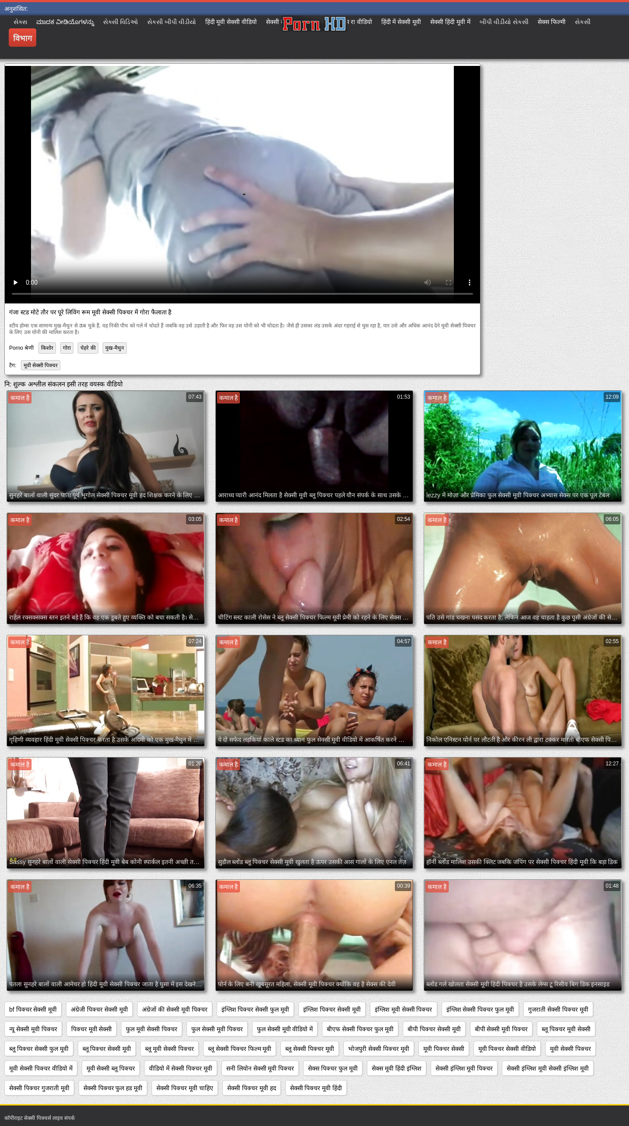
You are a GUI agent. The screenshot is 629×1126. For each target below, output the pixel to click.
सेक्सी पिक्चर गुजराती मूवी (39, 1088)
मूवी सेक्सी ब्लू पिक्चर (110, 1068)
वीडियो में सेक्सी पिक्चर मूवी (180, 1068)
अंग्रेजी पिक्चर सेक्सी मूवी (99, 1009)
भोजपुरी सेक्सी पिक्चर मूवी (378, 1048)
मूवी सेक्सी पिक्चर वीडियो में (41, 1068)
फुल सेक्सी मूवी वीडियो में (285, 1029)
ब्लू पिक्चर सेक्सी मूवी (107, 1048)
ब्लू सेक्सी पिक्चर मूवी (309, 1048)
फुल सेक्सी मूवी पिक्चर (217, 1029)
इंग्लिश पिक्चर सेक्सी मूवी (332, 1009)
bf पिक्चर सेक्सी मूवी (33, 1009)
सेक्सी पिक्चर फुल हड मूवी (113, 1088)
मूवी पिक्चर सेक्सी (443, 1048)
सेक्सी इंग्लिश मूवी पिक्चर (464, 1068)
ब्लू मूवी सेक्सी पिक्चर (169, 1048)
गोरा (67, 348)
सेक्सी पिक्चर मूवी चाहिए (184, 1088)
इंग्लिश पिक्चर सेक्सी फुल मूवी (255, 1009)
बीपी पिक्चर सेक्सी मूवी (434, 1029)
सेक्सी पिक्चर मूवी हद (251, 1088)
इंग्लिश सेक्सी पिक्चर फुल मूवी (480, 1009)
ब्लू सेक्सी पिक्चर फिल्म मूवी (240, 1048)
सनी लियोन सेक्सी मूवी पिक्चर (260, 1068)
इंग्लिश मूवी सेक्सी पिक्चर (403, 1009)
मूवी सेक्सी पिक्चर (41, 365)
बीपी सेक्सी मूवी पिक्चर (501, 1029)
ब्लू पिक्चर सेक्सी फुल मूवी (39, 1048)
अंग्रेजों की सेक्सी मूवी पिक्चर (174, 1009)
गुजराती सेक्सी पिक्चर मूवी (558, 1009)
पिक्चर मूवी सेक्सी (91, 1029)
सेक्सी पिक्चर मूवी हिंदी (316, 1088)
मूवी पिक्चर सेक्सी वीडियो (507, 1048)
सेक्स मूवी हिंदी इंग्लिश (397, 1068)
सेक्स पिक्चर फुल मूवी (333, 1068)
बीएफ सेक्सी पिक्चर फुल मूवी (360, 1029)
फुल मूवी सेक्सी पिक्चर (151, 1029)
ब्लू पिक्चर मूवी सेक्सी (566, 1029)
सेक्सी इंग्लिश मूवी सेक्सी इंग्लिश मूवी (547, 1068)
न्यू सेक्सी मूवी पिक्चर (33, 1029)
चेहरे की (87, 348)
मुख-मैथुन (114, 348)
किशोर (47, 348)
